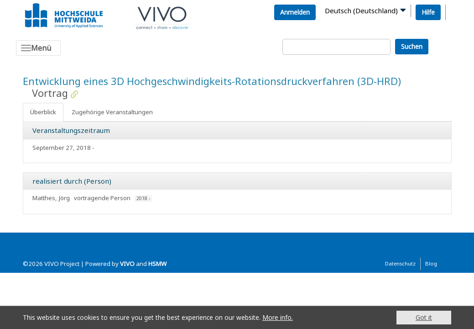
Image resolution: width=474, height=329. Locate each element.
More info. (277, 317)
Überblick (43, 112)
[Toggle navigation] (38, 48)
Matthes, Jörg (51, 198)
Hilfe (428, 12)
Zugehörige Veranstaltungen (112, 112)
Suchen (411, 46)
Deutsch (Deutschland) (361, 10)
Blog (431, 263)
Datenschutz (400, 263)
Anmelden (295, 12)
